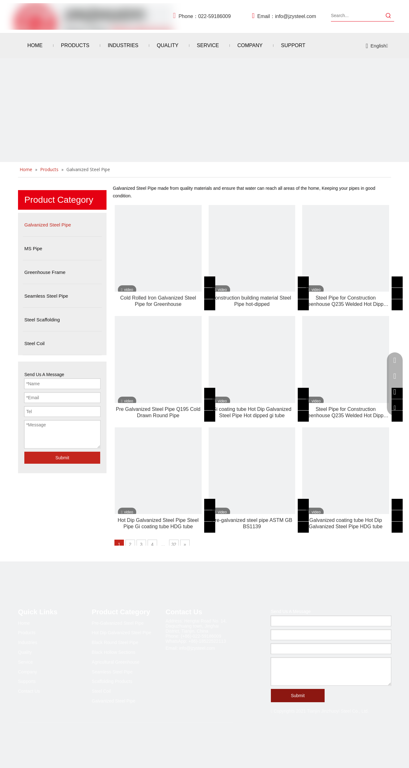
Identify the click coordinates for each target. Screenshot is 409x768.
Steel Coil (101, 691)
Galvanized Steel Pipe (113, 700)
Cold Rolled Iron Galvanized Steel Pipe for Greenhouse (158, 301)
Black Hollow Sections (113, 652)
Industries (27, 642)
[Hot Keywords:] (388, 15)
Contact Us (29, 691)
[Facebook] (23, 741)
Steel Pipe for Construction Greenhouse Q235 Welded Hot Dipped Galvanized (345, 301)
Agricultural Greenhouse (115, 662)
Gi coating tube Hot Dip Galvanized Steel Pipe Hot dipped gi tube (251, 412)
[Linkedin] (36, 741)
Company (27, 671)
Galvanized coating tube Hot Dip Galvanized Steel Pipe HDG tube (345, 523)
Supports (27, 681)
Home (24, 623)
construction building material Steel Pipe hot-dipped (252, 301)
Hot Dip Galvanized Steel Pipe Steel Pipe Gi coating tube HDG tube (158, 523)
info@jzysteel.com (295, 16)
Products (26, 632)
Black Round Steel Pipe (115, 642)
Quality (25, 652)
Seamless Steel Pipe (112, 671)
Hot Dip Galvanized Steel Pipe (121, 632)
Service (25, 662)
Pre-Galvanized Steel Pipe (117, 623)
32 (173, 544)
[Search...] (357, 15)
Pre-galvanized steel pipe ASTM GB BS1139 (251, 523)
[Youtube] (62, 741)
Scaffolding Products (112, 681)
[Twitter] (49, 741)
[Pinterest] (75, 741)
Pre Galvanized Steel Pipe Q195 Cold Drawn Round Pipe (158, 412)
